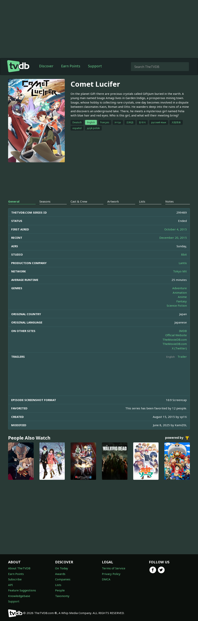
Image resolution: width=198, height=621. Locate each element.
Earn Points (70, 66)
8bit (184, 254)
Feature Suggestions (22, 590)
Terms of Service (113, 568)
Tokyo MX (180, 271)
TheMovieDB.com (174, 339)
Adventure (179, 288)
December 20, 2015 (173, 238)
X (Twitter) (179, 348)
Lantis (183, 263)
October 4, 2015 (175, 229)
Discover (46, 66)
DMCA (106, 579)
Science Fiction (177, 305)
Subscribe (15, 579)
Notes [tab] (169, 201)
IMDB (183, 331)
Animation (180, 292)
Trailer (182, 356)
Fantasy (181, 301)
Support (95, 66)
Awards (60, 574)
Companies (62, 579)
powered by (177, 438)
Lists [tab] (142, 201)
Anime (182, 297)
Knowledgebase (19, 596)
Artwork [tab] (113, 201)
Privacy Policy (111, 574)
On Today (61, 568)
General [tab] (13, 201)
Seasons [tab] (44, 201)
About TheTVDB (19, 568)
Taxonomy (62, 596)
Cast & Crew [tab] (79, 201)
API (10, 585)
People (60, 590)
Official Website (176, 335)
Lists (58, 585)
